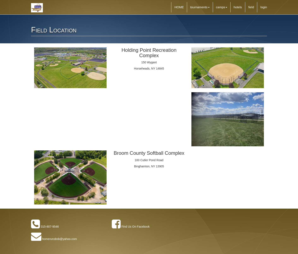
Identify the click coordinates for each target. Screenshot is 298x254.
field (251, 7)
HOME (179, 7)
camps (221, 7)
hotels (238, 7)
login (263, 7)
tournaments (199, 7)
